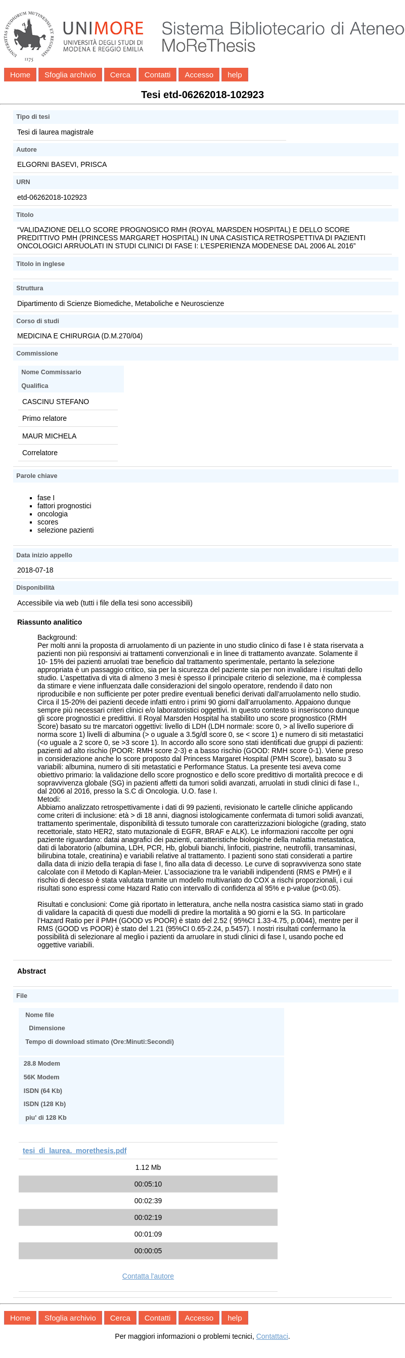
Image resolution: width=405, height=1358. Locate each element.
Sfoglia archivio (70, 74)
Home (20, 74)
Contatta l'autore (148, 1276)
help (235, 74)
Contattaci (272, 1336)
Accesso (199, 74)
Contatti (158, 74)
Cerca (120, 74)
